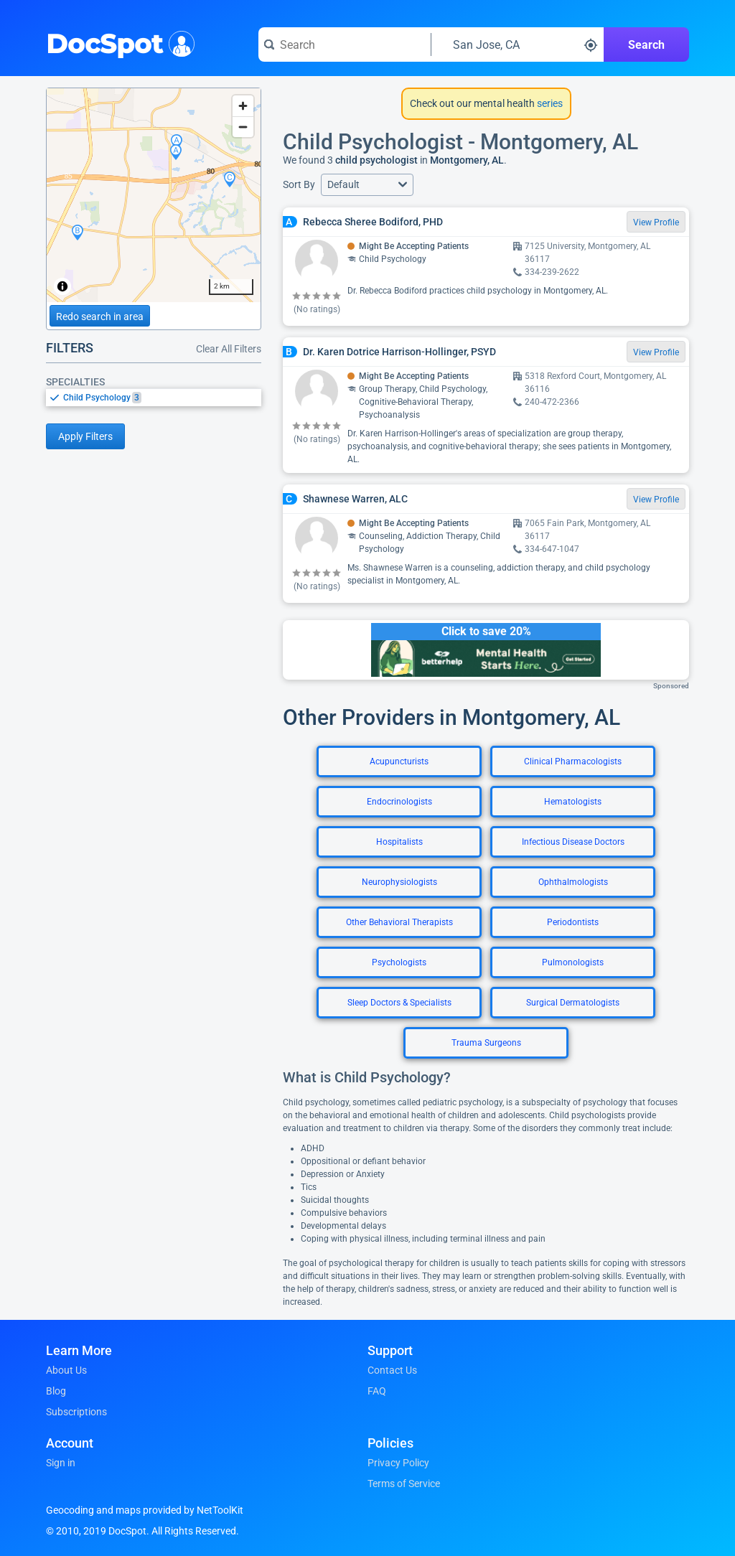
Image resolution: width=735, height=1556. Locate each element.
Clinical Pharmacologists (573, 761)
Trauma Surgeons (486, 1043)
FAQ (377, 1391)
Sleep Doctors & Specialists (399, 1003)
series (549, 103)
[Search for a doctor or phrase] (344, 44)
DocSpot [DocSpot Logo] (117, 42)
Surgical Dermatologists (572, 1003)
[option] (162, 397)
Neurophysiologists (399, 882)
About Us (66, 1370)
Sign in (60, 1462)
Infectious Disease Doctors (573, 842)
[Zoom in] (243, 105)
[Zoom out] (243, 126)
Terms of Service (404, 1483)
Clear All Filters (228, 349)
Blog (56, 1391)
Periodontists (573, 922)
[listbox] (153, 397)
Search (646, 45)
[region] (154, 195)
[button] (367, 185)
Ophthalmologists (573, 882)
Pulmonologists (573, 962)
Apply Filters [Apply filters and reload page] (85, 436)
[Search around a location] (517, 44)
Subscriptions (76, 1411)
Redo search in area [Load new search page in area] (100, 316)
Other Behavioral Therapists (399, 922)
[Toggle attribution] (62, 286)
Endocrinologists (399, 802)
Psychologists (399, 962)
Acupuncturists (399, 761)
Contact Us (392, 1370)
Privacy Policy (398, 1462)
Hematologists (572, 802)
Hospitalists (399, 842)
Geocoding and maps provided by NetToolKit (144, 1510)
